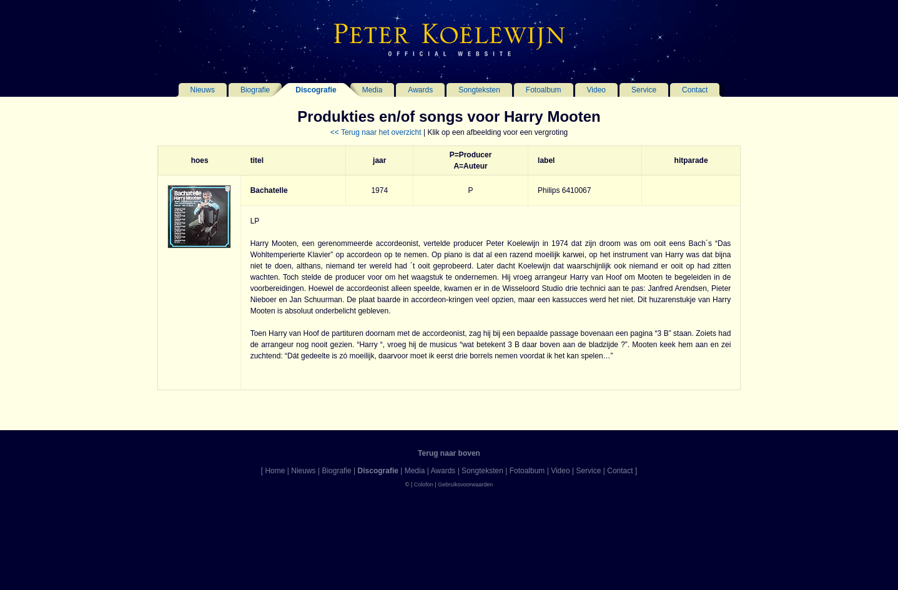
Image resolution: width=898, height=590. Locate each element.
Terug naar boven (449, 453)
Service (643, 90)
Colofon (423, 484)
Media (372, 90)
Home (275, 470)
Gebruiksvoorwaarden (465, 484)
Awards (420, 90)
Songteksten (479, 90)
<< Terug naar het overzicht (376, 132)
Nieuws (202, 90)
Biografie (255, 90)
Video (596, 90)
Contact (695, 90)
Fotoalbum (543, 90)
